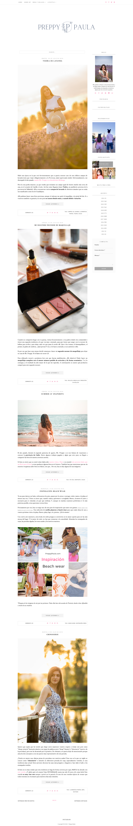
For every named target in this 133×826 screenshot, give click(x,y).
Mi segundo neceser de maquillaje (52, 225)
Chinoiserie (53, 634)
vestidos (75, 791)
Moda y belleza (38, 2)
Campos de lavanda (73, 211)
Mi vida (72, 479)
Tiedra (76, 213)
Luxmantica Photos (75, 789)
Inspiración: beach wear (52, 491)
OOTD (83, 789)
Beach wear (71, 623)
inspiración (79, 623)
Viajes (80, 213)
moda (84, 623)
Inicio (54, 800)
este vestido (22, 772)
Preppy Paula (72, 824)
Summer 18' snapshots (52, 394)
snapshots (78, 479)
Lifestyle (51, 2)
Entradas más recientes (26, 801)
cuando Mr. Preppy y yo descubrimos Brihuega (49, 180)
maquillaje (76, 380)
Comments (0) (29, 212)
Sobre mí (27, 2)
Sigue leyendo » (52, 204)
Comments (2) (29, 479)
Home (20, 2)
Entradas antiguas (80, 801)
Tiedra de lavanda (52, 61)
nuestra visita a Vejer (56, 462)
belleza (70, 380)
